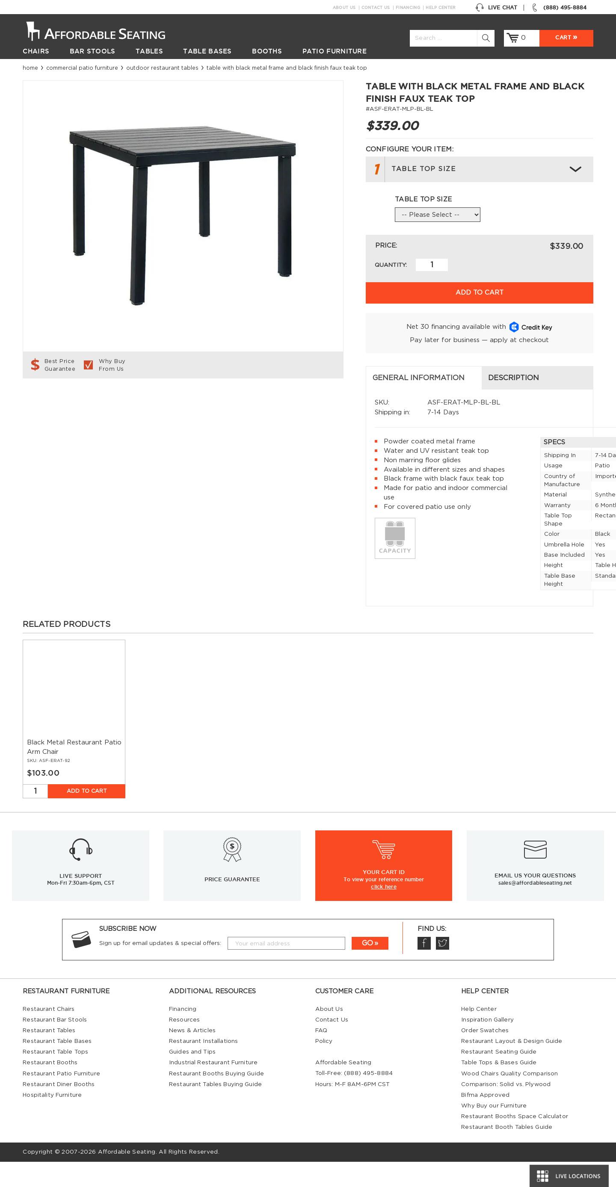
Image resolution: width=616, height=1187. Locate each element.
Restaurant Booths (50, 1088)
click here (384, 912)
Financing (408, 8)
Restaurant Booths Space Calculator (514, 1142)
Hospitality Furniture (52, 1120)
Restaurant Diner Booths (59, 1110)
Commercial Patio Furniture (82, 68)
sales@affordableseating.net (535, 908)
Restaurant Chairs (48, 1034)
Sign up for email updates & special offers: (160, 968)
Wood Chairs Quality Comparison (509, 1099)
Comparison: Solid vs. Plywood (506, 1110)
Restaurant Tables (49, 1056)
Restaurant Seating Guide (498, 1077)
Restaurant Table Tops (55, 1077)
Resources (184, 1045)
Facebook (424, 968)
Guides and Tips (192, 1077)
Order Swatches (485, 1056)
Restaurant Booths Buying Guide (216, 1099)
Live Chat (496, 8)
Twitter (442, 968)
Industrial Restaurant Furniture (213, 1088)
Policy (324, 1066)
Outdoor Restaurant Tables (162, 68)
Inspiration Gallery (487, 1045)
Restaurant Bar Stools (55, 1045)
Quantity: (391, 265)
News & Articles (192, 1056)
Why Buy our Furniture (494, 1131)
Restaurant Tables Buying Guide (215, 1110)
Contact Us (375, 8)
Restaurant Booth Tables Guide (506, 1152)
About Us (344, 8)
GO (367, 968)
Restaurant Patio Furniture (61, 1099)
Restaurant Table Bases (57, 1066)
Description (218, 403)
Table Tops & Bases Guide (498, 1088)
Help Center (441, 8)
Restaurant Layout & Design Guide (511, 1066)
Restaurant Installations (203, 1066)
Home (30, 68)
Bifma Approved (485, 1120)
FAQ (321, 1056)
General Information (75, 403)
